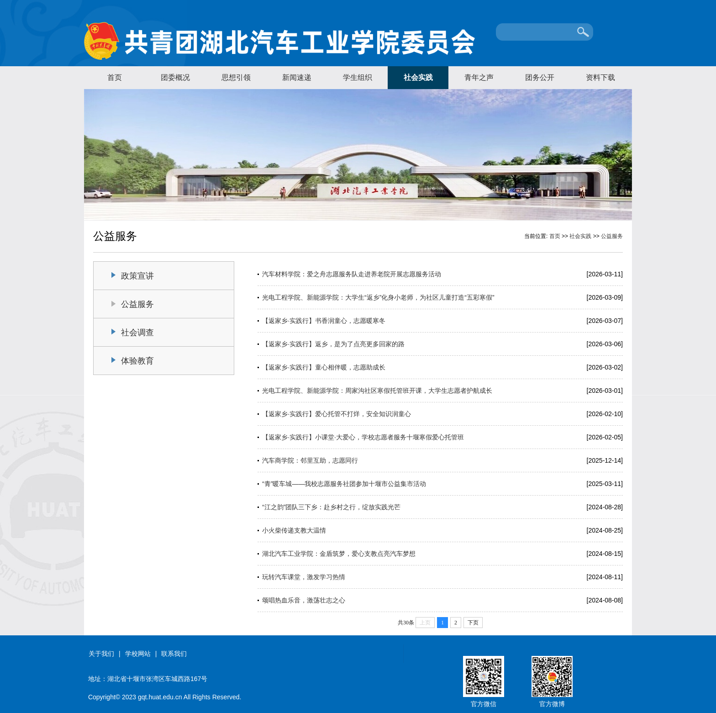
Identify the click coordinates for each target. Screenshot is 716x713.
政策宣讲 (137, 275)
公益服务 (612, 236)
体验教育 (137, 360)
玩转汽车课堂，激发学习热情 (303, 577)
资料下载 (600, 77)
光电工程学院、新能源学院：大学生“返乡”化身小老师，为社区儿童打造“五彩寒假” (378, 297)
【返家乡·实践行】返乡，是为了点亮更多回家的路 (333, 344)
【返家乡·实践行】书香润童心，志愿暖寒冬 (323, 320)
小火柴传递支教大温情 (294, 530)
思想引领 (236, 77)
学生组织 (357, 77)
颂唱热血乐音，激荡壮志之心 (303, 600)
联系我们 (174, 653)
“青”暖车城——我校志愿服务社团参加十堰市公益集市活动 (344, 483)
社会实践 (418, 77)
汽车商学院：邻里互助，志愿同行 (310, 460)
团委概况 (175, 77)
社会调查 (137, 332)
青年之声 (479, 77)
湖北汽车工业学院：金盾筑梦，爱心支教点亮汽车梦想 (339, 553)
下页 (473, 622)
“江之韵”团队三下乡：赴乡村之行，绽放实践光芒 (331, 507)
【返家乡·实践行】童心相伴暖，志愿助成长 (323, 367)
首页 (114, 77)
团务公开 (539, 77)
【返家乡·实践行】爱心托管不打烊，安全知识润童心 (336, 413)
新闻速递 (296, 77)
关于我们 (101, 653)
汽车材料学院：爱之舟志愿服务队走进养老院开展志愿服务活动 (351, 274)
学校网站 (138, 653)
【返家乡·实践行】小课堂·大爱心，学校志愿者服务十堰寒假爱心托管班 (363, 437)
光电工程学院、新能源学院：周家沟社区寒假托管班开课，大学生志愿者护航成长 (377, 390)
